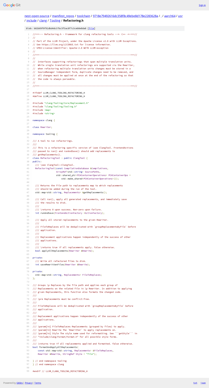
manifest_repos (63, 16)
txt (195, 382)
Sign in (202, 5)
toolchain (83, 16)
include (31, 20)
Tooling (55, 20)
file (91, 28)
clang (43, 20)
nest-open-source (36, 16)
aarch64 (169, 16)
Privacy (28, 382)
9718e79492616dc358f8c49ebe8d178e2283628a (125, 16)
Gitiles (19, 382)
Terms (37, 382)
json (203, 382)
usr (180, 16)
